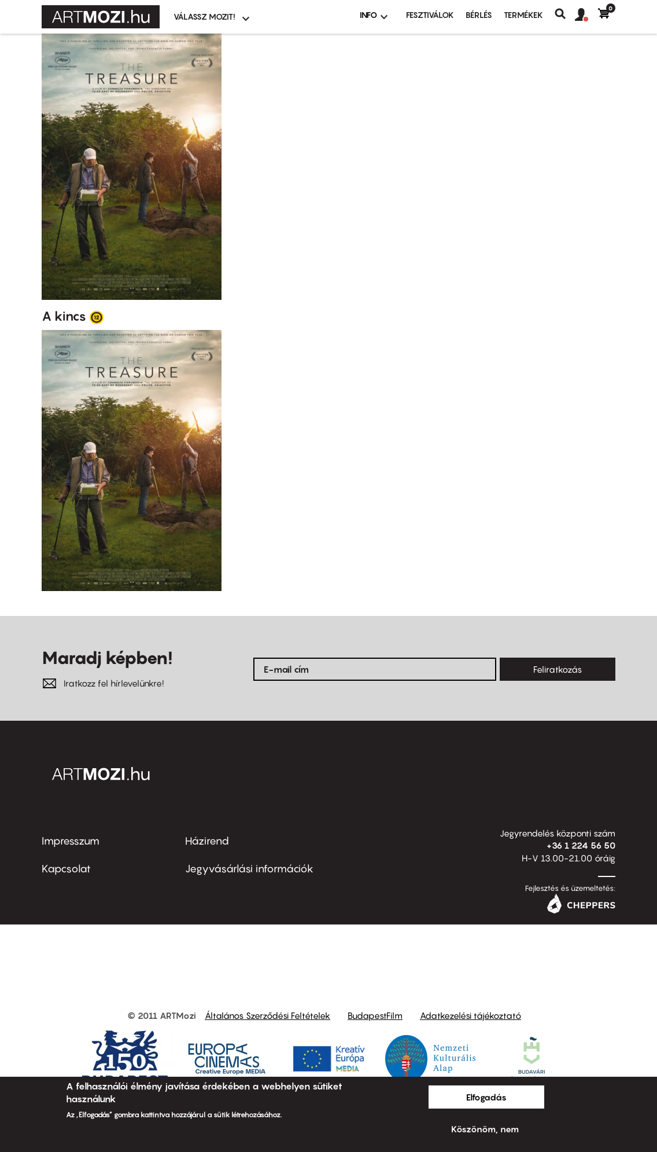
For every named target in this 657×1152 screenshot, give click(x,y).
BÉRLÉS (479, 15)
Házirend (207, 841)
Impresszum (70, 841)
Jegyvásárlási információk (249, 869)
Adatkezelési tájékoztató (470, 1015)
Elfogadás (486, 1097)
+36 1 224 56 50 (581, 845)
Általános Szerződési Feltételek (267, 1015)
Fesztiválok (430, 15)
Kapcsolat (66, 869)
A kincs (64, 316)
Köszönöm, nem (485, 1129)
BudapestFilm (375, 1015)
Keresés (565, 14)
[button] (586, 15)
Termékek (523, 15)
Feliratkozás (557, 669)
